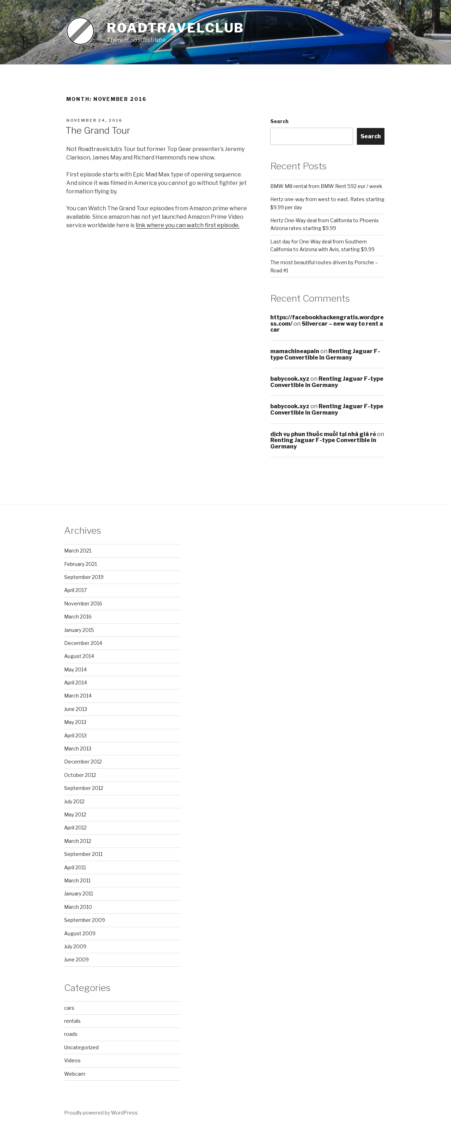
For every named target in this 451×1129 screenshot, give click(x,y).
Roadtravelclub (175, 28)
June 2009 (76, 959)
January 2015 (79, 630)
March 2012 (77, 841)
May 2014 (75, 669)
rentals (72, 1021)
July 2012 (74, 801)
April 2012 (75, 828)
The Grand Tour (98, 130)
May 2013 (75, 722)
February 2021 (80, 564)
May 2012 (75, 814)
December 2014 (83, 643)
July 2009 (75, 946)
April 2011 (75, 867)
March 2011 (77, 880)
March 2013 (77, 748)
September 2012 (83, 788)
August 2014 (79, 656)
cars (69, 1008)
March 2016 (78, 617)
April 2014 (75, 683)
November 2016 (83, 603)
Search (279, 121)
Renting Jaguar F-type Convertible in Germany (325, 354)
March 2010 (78, 907)
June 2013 (75, 709)
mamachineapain (294, 351)
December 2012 (83, 762)
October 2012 (80, 775)
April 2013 (75, 735)
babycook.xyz (289, 378)
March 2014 (78, 696)
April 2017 (75, 590)
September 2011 (83, 854)
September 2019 (84, 577)
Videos (72, 1060)
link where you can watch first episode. (188, 225)
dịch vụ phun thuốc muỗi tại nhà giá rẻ (323, 434)
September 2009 (84, 920)
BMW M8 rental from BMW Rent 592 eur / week (326, 186)
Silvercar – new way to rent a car (326, 326)
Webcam (74, 1074)
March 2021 (77, 551)
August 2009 (79, 933)
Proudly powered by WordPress (101, 1113)
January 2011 (78, 893)
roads (71, 1034)
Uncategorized (81, 1047)
